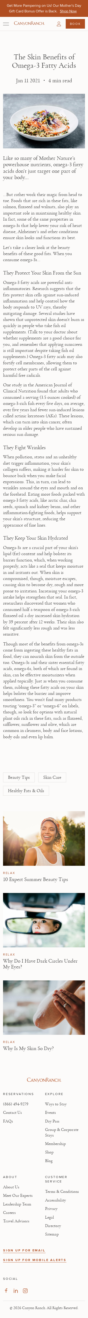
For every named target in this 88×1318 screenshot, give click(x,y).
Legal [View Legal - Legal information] (49, 1217)
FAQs (8, 1121)
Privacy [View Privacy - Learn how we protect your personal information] (51, 1209)
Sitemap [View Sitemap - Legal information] (52, 1234)
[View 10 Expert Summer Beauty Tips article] (44, 838)
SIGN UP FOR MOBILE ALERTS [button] (34, 1260)
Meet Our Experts (18, 1196)
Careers (9, 1213)
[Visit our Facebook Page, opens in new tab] (6, 1291)
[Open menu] (6, 23)
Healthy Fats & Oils (26, 790)
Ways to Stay (56, 1104)
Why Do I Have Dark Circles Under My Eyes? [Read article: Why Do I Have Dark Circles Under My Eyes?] (40, 964)
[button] (59, 24)
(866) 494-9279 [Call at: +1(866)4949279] (15, 1104)
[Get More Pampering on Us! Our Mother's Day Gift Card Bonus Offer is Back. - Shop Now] (68, 11)
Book (75, 24)
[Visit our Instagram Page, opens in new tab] (25, 1291)
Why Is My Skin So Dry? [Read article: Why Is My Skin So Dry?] (28, 1048)
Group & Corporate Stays (61, 1132)
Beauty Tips (19, 777)
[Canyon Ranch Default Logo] (29, 23)
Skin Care (52, 777)
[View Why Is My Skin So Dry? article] (44, 1007)
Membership (55, 1144)
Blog (49, 1161)
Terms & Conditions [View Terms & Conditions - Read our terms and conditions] (62, 1192)
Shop (49, 1152)
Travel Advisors (16, 1221)
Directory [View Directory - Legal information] (53, 1226)
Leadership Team (17, 1204)
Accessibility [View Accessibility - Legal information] (55, 1200)
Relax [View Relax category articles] (9, 873)
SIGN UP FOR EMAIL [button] (24, 1250)
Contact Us (12, 1113)
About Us (11, 1187)
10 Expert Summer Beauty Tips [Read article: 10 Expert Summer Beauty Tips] (35, 879)
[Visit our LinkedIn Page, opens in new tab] (16, 1291)
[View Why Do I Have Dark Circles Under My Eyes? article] (44, 920)
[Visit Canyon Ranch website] (44, 1080)
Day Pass (52, 1121)
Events (50, 1113)
